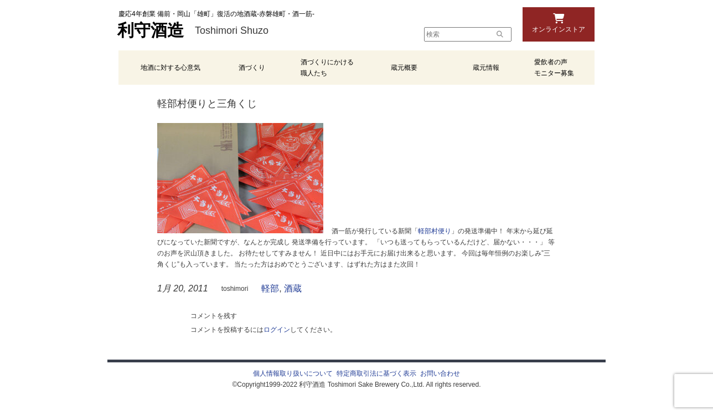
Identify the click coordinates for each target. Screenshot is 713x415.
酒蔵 (293, 288)
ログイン (277, 330)
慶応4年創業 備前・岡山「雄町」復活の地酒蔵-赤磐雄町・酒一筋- (216, 14)
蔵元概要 (404, 67)
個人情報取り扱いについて (293, 373)
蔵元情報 (486, 67)
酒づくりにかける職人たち (327, 67)
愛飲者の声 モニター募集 (554, 67)
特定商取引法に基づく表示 (376, 373)
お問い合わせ (440, 373)
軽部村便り (434, 231)
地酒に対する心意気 (170, 67)
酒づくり (252, 67)
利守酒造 (150, 30)
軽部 (270, 288)
